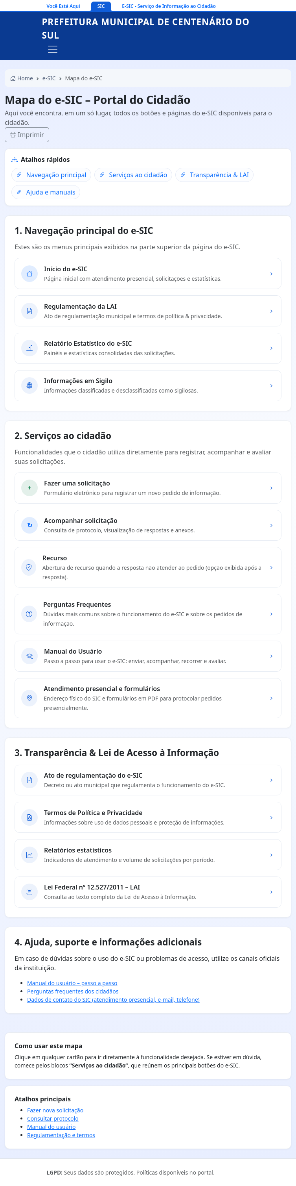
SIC (101, 6)
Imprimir (27, 134)
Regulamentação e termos (61, 1135)
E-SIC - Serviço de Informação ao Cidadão (169, 6)
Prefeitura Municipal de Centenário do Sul (146, 28)
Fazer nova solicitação (55, 1110)
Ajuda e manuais (45, 192)
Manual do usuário (51, 1126)
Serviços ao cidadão (133, 175)
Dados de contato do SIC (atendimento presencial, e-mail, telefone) (113, 999)
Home (21, 78)
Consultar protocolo (53, 1118)
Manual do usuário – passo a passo (72, 983)
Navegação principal (51, 175)
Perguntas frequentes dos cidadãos (72, 991)
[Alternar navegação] (52, 49)
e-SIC (49, 78)
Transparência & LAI (214, 175)
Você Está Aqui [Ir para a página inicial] (63, 6)
